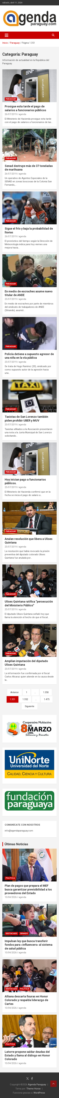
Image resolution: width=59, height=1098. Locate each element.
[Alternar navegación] (6, 35)
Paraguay (11, 99)
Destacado (11, 933)
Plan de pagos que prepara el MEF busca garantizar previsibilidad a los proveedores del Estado (28, 889)
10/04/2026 (11, 897)
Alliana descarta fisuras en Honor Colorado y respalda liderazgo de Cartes (26, 1000)
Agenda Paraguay (37, 1084)
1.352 (25, 699)
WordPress (39, 1092)
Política (10, 878)
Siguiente (29, 706)
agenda (22, 114)
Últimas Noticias (16, 844)
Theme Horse (33, 1088)
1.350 (46, 692)
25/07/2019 (11, 299)
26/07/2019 (11, 114)
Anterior (14, 692)
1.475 (46, 699)
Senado (24, 933)
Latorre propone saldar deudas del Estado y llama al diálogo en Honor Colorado (27, 1055)
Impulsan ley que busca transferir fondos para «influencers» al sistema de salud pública (28, 944)
